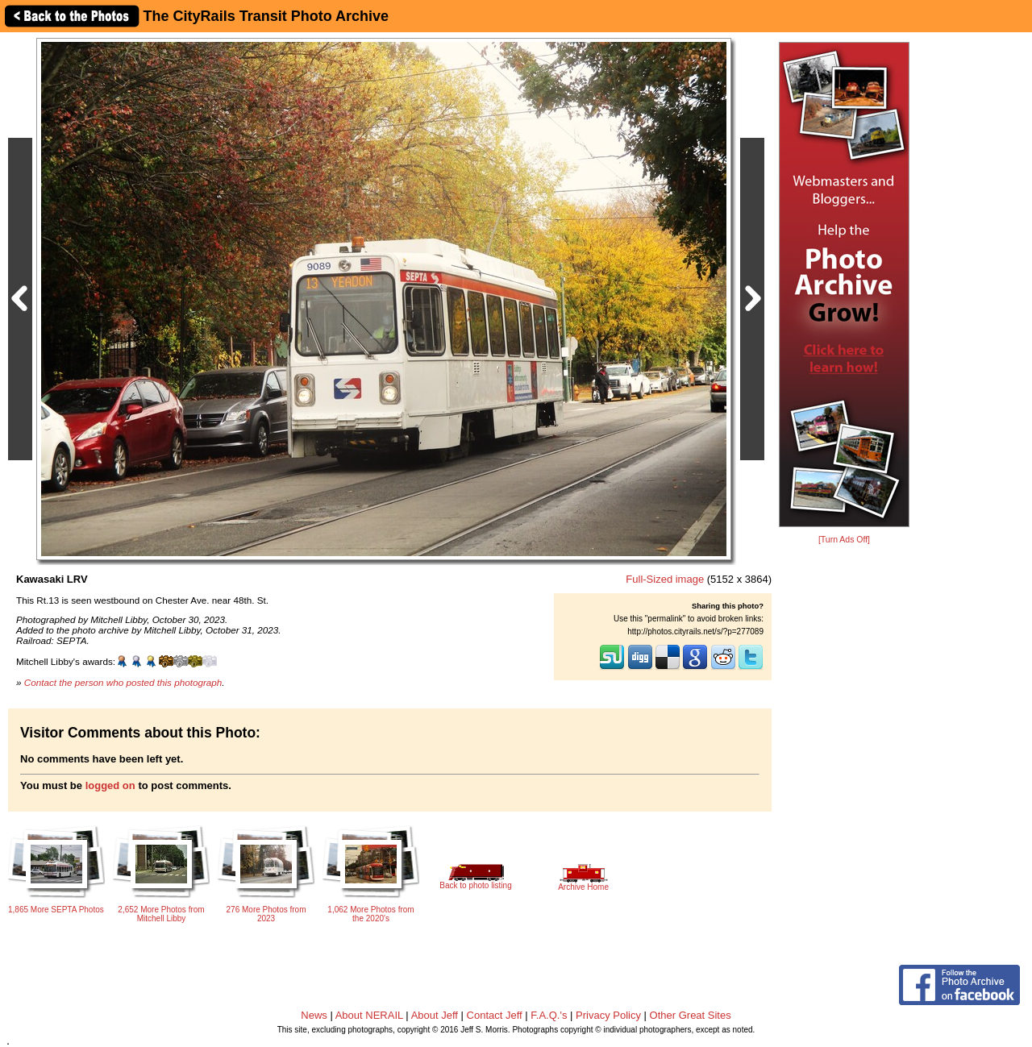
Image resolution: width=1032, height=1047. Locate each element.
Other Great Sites (690, 1015)
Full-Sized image (665, 579)
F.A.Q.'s (549, 1015)
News (314, 1015)
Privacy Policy (608, 1015)
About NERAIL (369, 1015)
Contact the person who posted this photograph (123, 682)
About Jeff (434, 1015)
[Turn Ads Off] (844, 539)
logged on (110, 785)
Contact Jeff (494, 1015)
